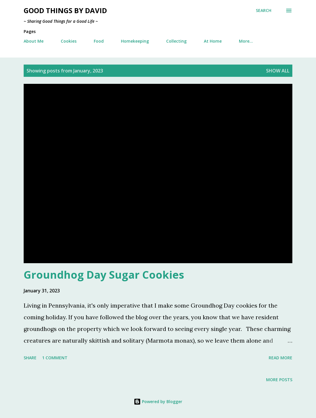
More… (246, 41)
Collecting (176, 41)
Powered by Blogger (158, 401)
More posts (279, 379)
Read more (280, 357)
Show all (277, 70)
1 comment (54, 357)
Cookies (69, 41)
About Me (34, 41)
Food (99, 41)
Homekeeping (135, 41)
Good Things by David (65, 10)
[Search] (263, 10)
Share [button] (30, 357)
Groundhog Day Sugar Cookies (104, 275)
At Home (213, 41)
